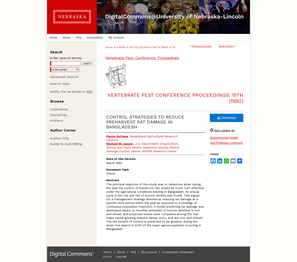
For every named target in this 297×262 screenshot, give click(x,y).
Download (226, 118)
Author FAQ (59, 138)
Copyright (121, 256)
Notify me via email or (71, 91)
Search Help (60, 84)
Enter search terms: (66, 58)
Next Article (226, 46)
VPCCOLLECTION (139, 47)
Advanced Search (64, 77)
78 (173, 47)
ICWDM (120, 47)
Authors (56, 120)
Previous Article (201, 46)
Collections (59, 109)
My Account (149, 252)
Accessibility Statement (178, 252)
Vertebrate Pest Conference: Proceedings (142, 58)
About (121, 252)
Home (109, 47)
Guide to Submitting (66, 144)
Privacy (107, 256)
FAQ (133, 252)
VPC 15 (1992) (160, 47)
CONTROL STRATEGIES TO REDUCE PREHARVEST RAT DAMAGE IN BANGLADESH (145, 121)
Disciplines (58, 115)
